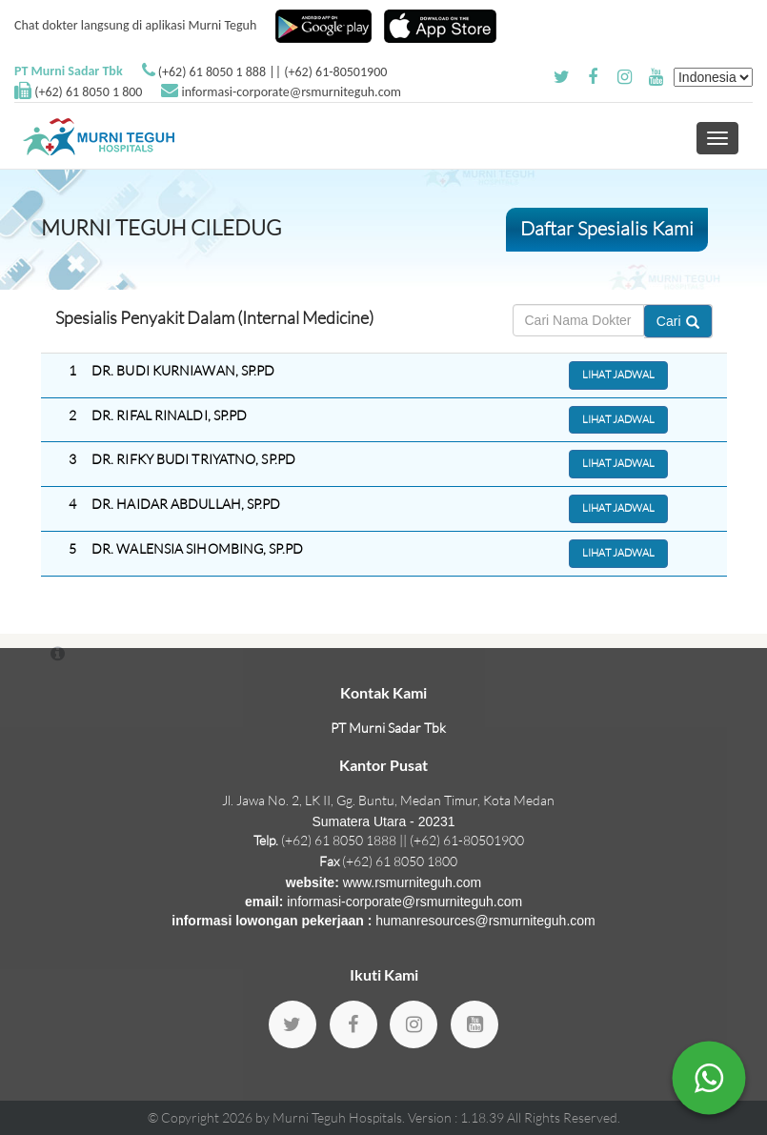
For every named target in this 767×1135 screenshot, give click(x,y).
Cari (677, 321)
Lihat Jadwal (618, 374)
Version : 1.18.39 (457, 1117)
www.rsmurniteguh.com (412, 882)
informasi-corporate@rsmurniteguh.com (291, 92)
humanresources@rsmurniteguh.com (485, 920)
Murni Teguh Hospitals (337, 1117)
